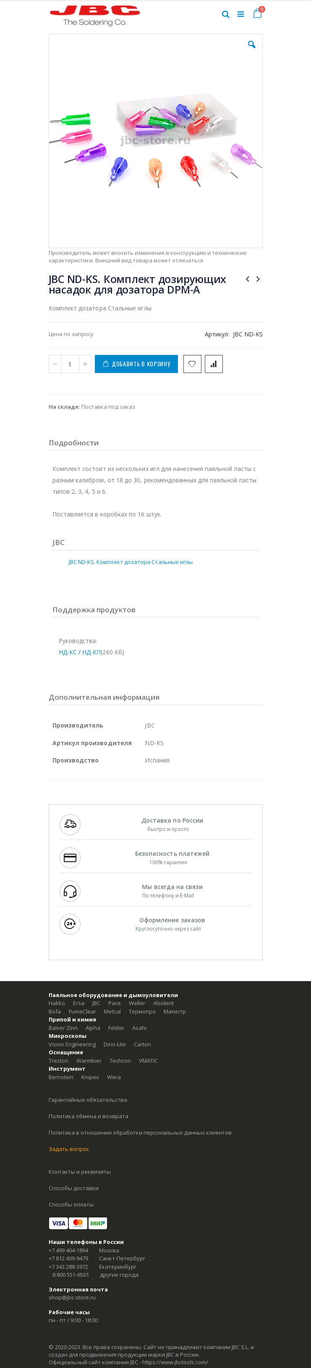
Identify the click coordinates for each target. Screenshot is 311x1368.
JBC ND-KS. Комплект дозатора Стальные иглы (131, 562)
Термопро (142, 1011)
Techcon (120, 1060)
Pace (114, 1003)
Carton (142, 1044)
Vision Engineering (72, 1044)
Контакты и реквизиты (80, 1171)
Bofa (55, 1011)
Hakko (57, 1003)
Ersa (78, 1003)
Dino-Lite (115, 1044)
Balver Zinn (63, 1028)
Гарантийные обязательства (88, 1099)
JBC (96, 1003)
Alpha (93, 1028)
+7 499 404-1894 (68, 1250)
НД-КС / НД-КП (80, 652)
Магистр (175, 1011)
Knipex (90, 1077)
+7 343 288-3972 (68, 1266)
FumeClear (82, 1011)
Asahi (139, 1028)
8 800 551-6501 (70, 1274)
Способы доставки (74, 1188)
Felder (116, 1028)
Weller (137, 1003)
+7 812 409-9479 (68, 1258)
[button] (251, 51)
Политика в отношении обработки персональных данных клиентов (140, 1132)
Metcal (112, 1011)
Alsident (163, 1003)
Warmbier (89, 1060)
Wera (114, 1077)
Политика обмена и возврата (88, 1116)
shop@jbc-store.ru (72, 1297)
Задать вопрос (69, 1149)
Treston (58, 1060)
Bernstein (61, 1077)
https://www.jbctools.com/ (175, 1362)
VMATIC (148, 1060)
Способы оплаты (71, 1204)
